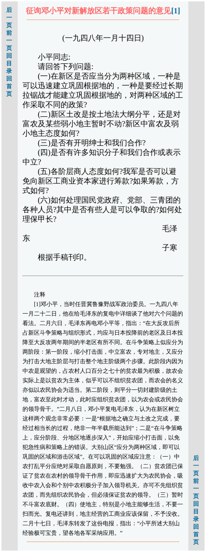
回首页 (9, 86)
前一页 (9, 40)
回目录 (9, 63)
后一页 (9, 18)
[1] (175, 11)
